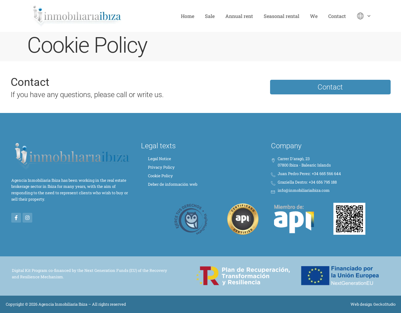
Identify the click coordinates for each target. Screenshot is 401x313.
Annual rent (239, 16)
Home (187, 16)
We (314, 16)
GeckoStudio (384, 304)
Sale (210, 16)
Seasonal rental (281, 16)
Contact (337, 16)
